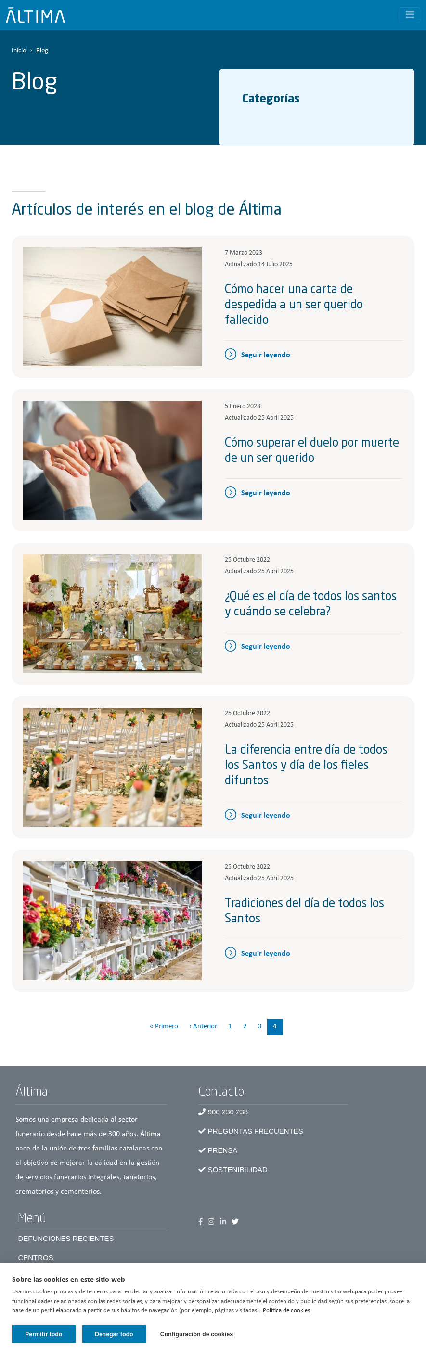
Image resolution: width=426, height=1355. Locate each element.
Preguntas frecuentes (255, 1131)
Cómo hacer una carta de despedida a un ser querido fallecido (294, 305)
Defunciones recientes (66, 1238)
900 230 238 (228, 1112)
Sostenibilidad (238, 1169)
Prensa (223, 1150)
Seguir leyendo (265, 355)
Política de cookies (286, 1311)
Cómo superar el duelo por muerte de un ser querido (312, 451)
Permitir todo (43, 1334)
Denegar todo (114, 1334)
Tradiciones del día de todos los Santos (304, 911)
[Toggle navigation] (410, 15)
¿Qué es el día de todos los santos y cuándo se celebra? (311, 604)
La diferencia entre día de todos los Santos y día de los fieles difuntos (306, 766)
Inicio (19, 50)
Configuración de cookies (196, 1334)
